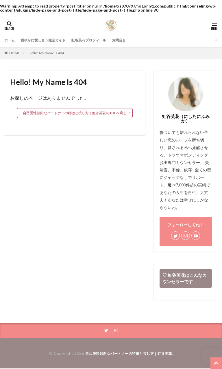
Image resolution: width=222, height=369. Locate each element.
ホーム (10, 40)
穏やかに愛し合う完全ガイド (48, 40)
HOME (14, 53)
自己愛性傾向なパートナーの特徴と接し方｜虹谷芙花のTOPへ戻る (75, 113)
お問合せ (135, 40)
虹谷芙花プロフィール (101, 40)
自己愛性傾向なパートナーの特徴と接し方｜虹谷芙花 (128, 353)
